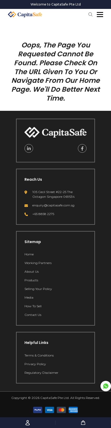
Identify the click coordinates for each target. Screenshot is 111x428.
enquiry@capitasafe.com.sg (53, 205)
